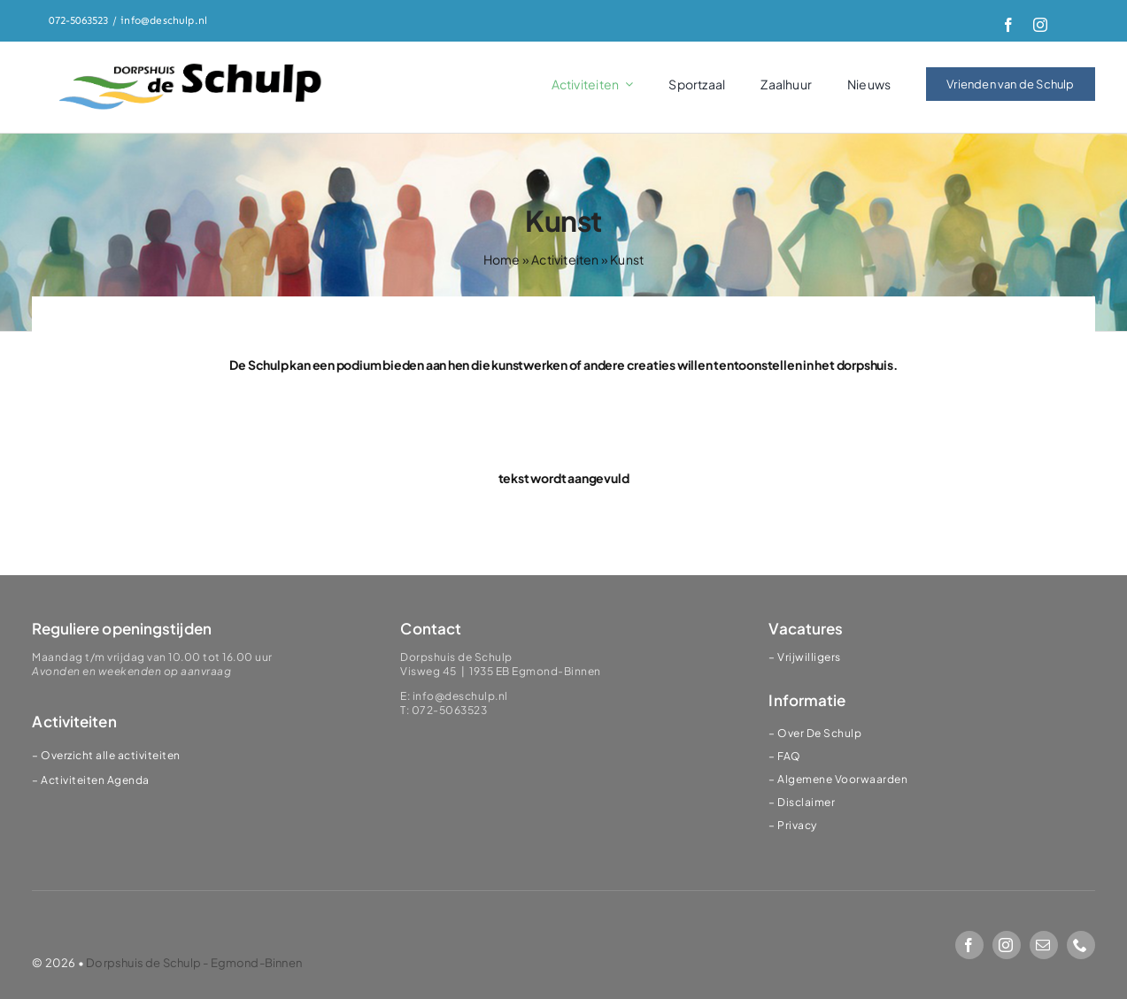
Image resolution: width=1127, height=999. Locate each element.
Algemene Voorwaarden (842, 779)
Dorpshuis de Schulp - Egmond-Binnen (194, 963)
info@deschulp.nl (163, 20)
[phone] (1081, 945)
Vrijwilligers (809, 657)
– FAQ (784, 756)
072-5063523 (78, 20)
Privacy (797, 825)
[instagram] (1040, 25)
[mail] (1044, 945)
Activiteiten (564, 259)
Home (502, 259)
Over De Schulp (819, 733)
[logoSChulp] (191, 65)
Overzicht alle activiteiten (111, 755)
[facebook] (1008, 25)
